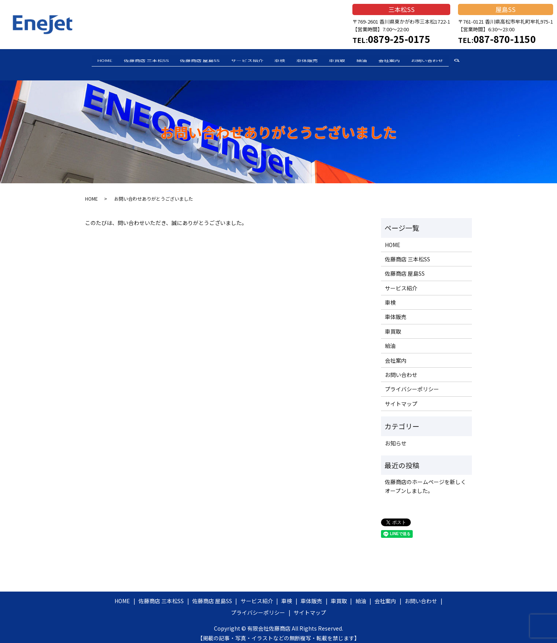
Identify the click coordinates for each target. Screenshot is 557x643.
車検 (277, 61)
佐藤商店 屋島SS (187, 61)
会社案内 (407, 61)
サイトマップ (401, 398)
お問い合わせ (450, 61)
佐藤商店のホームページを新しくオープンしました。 (425, 480)
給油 (374, 61)
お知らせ (396, 437)
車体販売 (310, 61)
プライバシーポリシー (412, 383)
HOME (81, 61)
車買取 (345, 61)
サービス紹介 (239, 61)
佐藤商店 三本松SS (128, 61)
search (483, 62)
